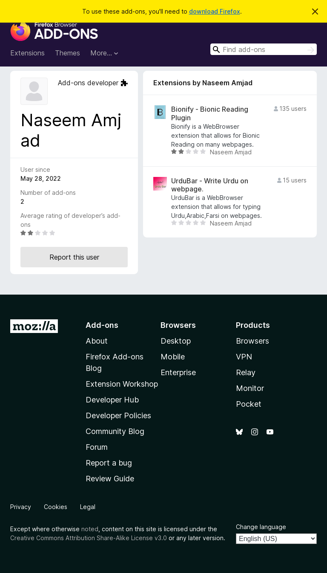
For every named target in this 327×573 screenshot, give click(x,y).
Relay (245, 372)
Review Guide (110, 478)
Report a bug (109, 462)
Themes (67, 53)
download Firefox (214, 11)
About (97, 340)
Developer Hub (112, 399)
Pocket (248, 403)
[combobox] (263, 49)
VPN (244, 356)
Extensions (27, 53)
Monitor (250, 388)
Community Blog (115, 431)
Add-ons (102, 325)
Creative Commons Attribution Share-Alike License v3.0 (88, 537)
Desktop (176, 340)
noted (89, 528)
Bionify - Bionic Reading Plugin (209, 113)
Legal (87, 506)
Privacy (20, 506)
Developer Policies (118, 415)
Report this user (74, 257)
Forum (97, 447)
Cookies (55, 506)
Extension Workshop (122, 383)
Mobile (173, 356)
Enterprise (178, 372)
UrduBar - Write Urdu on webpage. (209, 185)
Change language (261, 526)
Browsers (252, 340)
